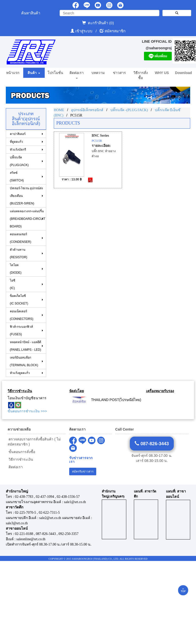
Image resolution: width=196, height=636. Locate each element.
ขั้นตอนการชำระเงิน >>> (27, 411)
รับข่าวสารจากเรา (80, 460)
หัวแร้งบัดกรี (18, 149)
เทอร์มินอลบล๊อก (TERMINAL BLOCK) (24, 361)
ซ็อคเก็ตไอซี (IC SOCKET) (19, 299)
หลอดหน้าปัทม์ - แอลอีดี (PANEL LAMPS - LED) (25, 345)
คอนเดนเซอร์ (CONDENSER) (20, 238)
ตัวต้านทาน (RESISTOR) (18, 253)
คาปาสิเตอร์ (18, 134)
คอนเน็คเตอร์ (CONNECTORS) (21, 315)
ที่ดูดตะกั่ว (16, 142)
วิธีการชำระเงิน (20, 459)
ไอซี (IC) (12, 284)
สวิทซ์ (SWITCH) (17, 176)
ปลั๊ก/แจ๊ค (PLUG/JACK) (19, 161)
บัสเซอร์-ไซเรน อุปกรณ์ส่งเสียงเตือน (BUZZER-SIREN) (26, 195)
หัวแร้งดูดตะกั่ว (20, 373)
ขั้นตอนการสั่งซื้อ (21, 452)
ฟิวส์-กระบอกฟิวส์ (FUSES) (21, 330)
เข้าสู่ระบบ (84, 31)
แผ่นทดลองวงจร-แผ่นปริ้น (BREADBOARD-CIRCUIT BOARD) (27, 218)
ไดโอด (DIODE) (15, 268)
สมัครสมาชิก (115, 31)
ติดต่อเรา (15, 467)
